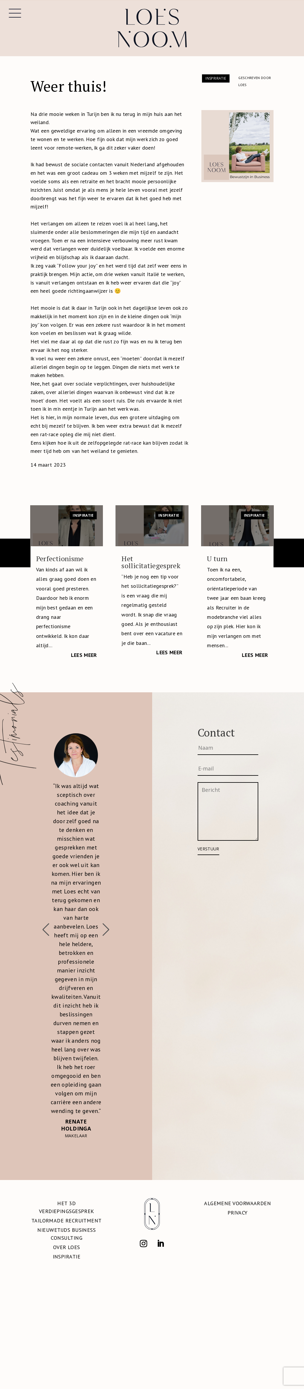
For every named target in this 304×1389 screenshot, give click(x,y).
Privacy (237, 1212)
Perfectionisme (60, 558)
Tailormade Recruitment (66, 1220)
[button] (106, 929)
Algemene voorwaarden (237, 1203)
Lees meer (84, 655)
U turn (217, 558)
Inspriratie (216, 78)
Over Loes (66, 1247)
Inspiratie (83, 515)
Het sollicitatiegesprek (150, 562)
